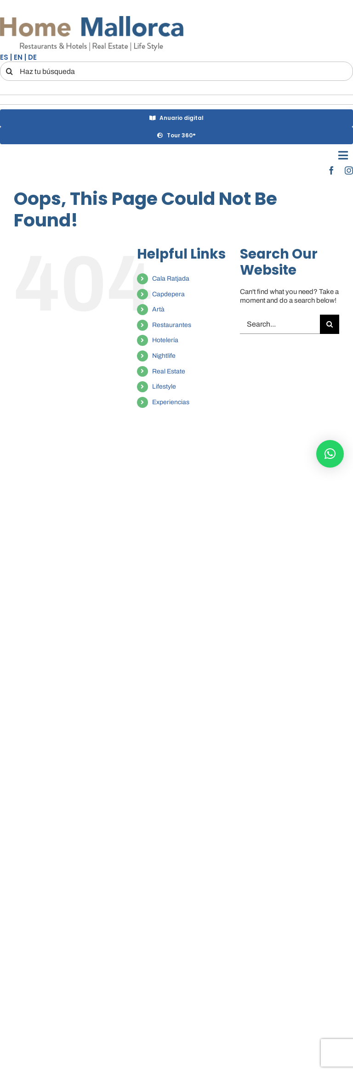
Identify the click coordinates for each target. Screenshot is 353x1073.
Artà (158, 309)
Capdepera (168, 294)
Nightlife (164, 355)
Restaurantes (171, 325)
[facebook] (331, 170)
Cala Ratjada (170, 278)
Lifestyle (164, 386)
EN (18, 57)
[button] (330, 454)
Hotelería (165, 340)
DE (32, 57)
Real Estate (168, 371)
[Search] (329, 324)
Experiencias (170, 402)
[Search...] (280, 324)
